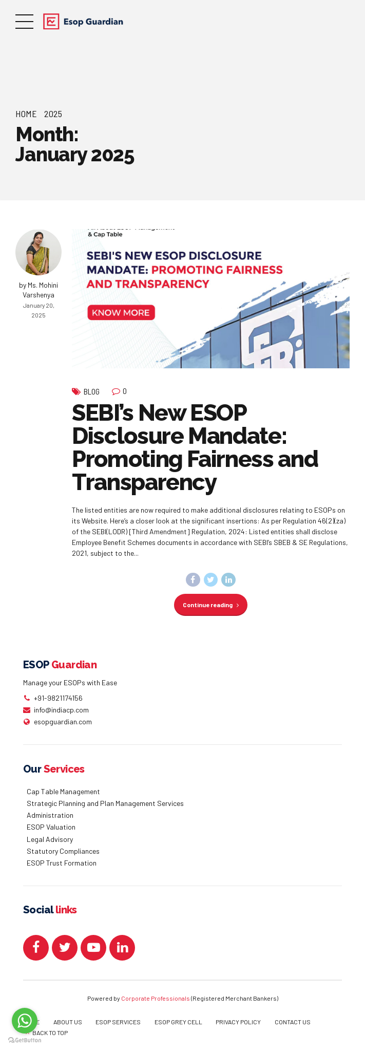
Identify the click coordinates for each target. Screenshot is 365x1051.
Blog (92, 391)
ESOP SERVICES (118, 1021)
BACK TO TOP (50, 1032)
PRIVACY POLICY (238, 1021)
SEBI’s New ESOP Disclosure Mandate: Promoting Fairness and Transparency (195, 447)
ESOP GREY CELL (178, 1021)
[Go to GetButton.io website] (24, 1040)
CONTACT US (293, 1021)
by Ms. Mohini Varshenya (38, 289)
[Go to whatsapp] (24, 1021)
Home (26, 113)
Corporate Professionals (155, 998)
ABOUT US (67, 1021)
